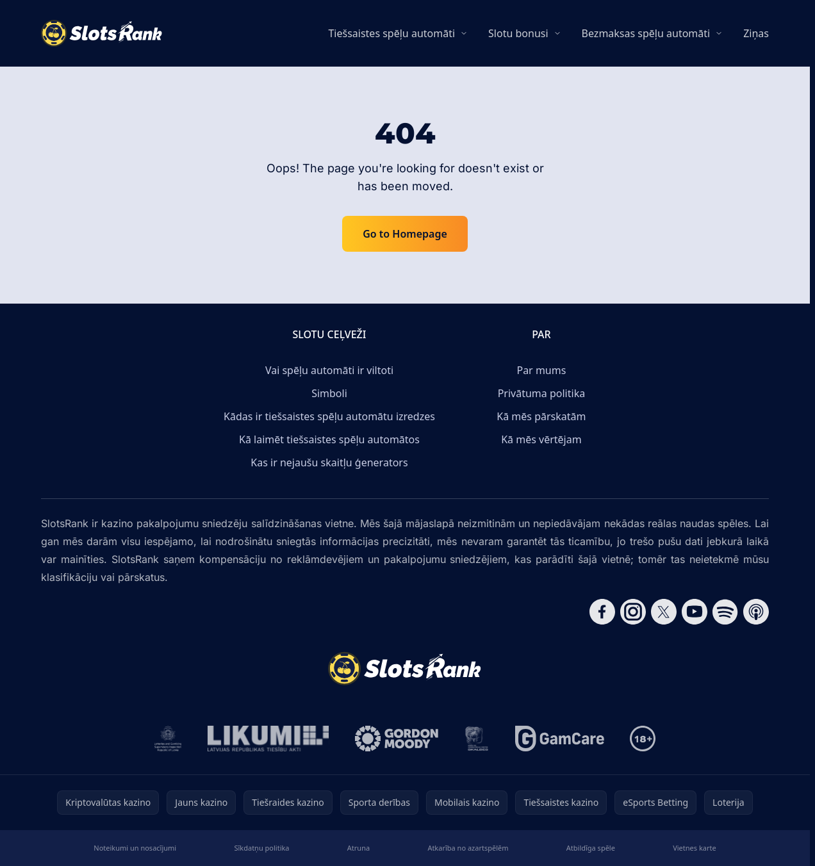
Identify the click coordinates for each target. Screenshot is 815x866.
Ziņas (756, 33)
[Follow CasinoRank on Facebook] (602, 612)
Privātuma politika (541, 393)
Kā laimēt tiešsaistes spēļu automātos (329, 439)
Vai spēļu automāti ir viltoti (329, 370)
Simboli (329, 393)
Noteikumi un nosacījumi (135, 848)
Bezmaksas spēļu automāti (646, 33)
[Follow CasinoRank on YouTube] (694, 612)
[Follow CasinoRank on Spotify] (725, 612)
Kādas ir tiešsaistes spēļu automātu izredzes (329, 416)
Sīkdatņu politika (261, 848)
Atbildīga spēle (590, 848)
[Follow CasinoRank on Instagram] (633, 612)
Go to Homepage (405, 234)
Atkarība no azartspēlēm (467, 848)
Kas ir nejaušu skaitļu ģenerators (329, 462)
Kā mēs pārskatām (541, 416)
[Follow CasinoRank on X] (664, 612)
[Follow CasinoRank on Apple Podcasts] (756, 612)
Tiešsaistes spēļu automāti (391, 33)
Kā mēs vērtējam (541, 439)
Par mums (541, 370)
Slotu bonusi (518, 33)
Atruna (358, 848)
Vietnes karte (694, 848)
